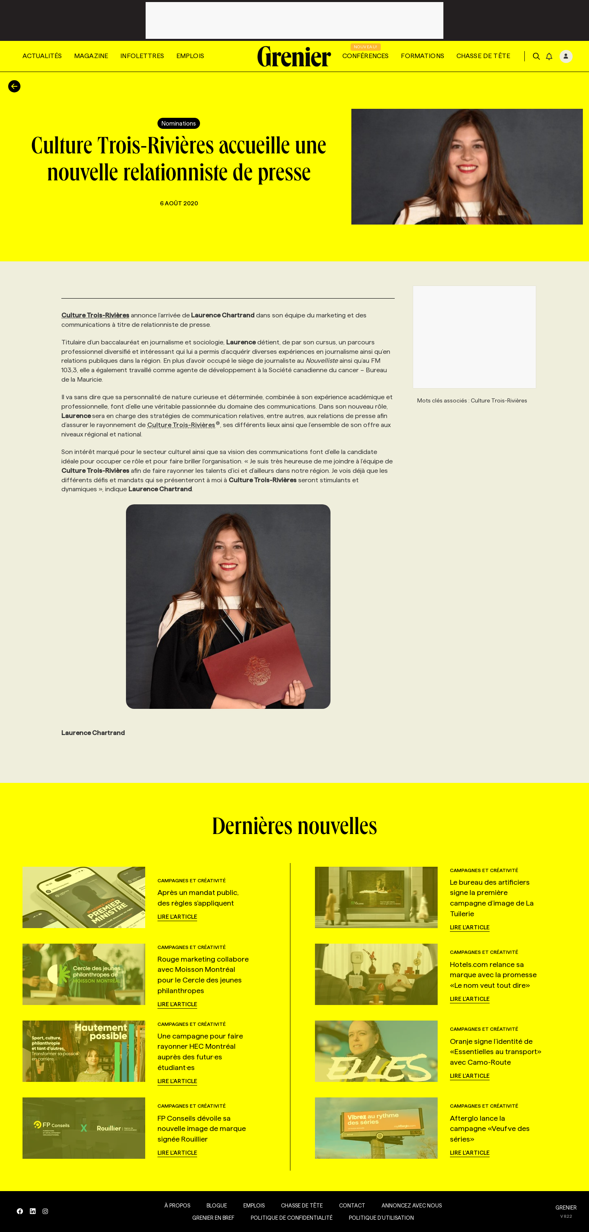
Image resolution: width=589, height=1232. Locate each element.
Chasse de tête (483, 55)
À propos (176, 1205)
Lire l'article (177, 916)
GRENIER (566, 1207)
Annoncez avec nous (410, 1205)
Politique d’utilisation (379, 1218)
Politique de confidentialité (290, 1218)
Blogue (215, 1205)
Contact (350, 1205)
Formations (422, 55)
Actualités (42, 55)
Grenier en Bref (212, 1218)
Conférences (365, 55)
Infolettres (142, 55)
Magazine (91, 55)
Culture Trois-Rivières (183, 424)
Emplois (190, 55)
